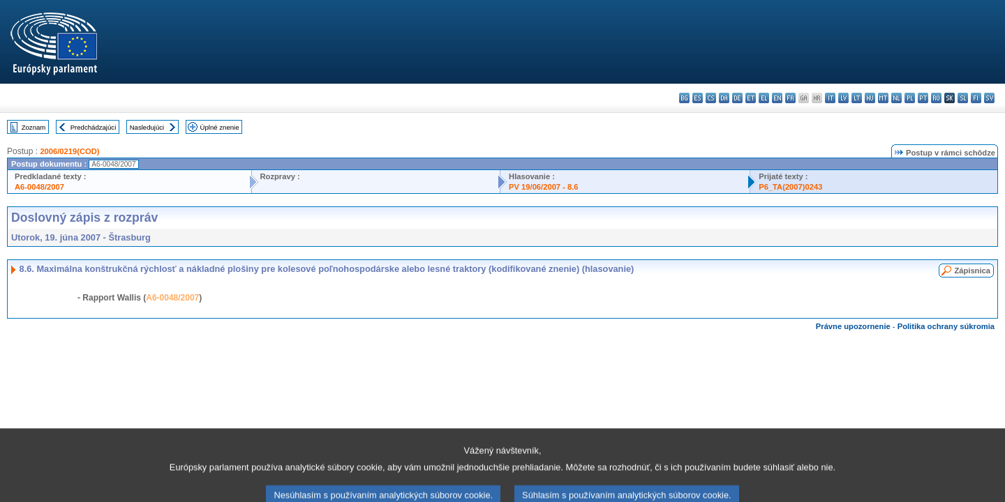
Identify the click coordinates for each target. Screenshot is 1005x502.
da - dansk (724, 98)
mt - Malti (883, 98)
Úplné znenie (219, 127)
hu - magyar (870, 98)
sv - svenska (989, 98)
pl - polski (909, 98)
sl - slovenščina (963, 98)
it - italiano (830, 98)
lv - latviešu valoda (843, 98)
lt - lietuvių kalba (856, 98)
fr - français (790, 98)
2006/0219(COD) (69, 151)
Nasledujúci (147, 127)
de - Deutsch (737, 98)
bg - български (684, 98)
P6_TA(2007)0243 (790, 187)
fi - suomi (976, 98)
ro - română (936, 98)
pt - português (923, 98)
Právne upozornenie (853, 326)
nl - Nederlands (896, 98)
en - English (777, 98)
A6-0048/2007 (39, 187)
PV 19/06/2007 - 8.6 (544, 187)
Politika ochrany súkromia (946, 326)
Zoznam (34, 127)
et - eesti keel (750, 98)
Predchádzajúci (93, 127)
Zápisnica (972, 270)
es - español (697, 98)
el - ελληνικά (764, 98)
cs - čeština (711, 98)
